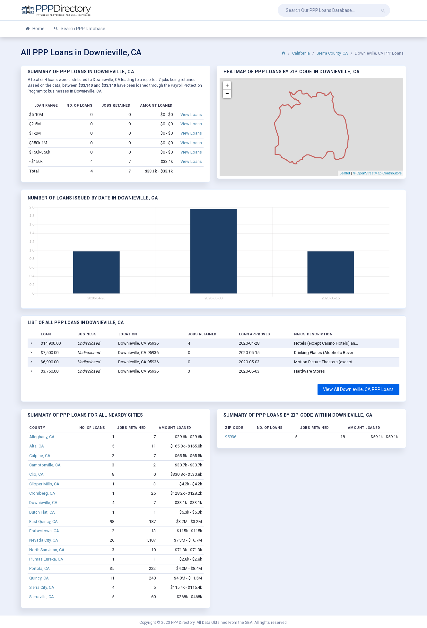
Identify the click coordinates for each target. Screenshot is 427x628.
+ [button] (227, 85)
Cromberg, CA (42, 493)
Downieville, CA (43, 502)
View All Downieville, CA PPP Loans (358, 389)
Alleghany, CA (42, 436)
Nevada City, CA (43, 540)
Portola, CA (39, 568)
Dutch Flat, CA (42, 512)
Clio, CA (36, 474)
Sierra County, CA (332, 53)
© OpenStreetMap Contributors (377, 173)
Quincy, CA (39, 578)
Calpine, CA (39, 455)
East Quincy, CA (43, 521)
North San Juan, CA (47, 549)
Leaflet (344, 173)
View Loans (191, 114)
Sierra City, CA (41, 587)
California (301, 53)
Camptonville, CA (45, 465)
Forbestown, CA (44, 530)
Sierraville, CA (41, 596)
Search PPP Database (79, 28)
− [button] (227, 94)
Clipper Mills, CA (44, 484)
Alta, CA (36, 446)
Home (35, 28)
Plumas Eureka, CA (46, 559)
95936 (230, 436)
